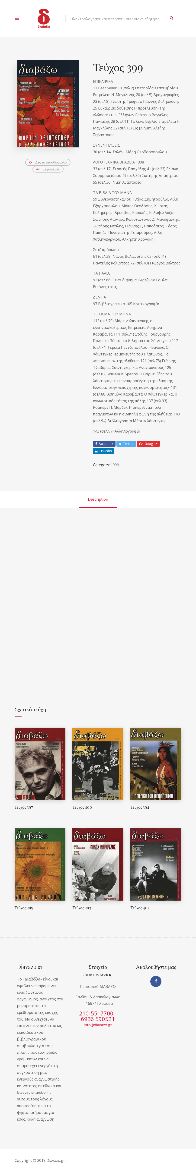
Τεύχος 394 (139, 807)
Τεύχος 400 (82, 807)
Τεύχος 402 (139, 908)
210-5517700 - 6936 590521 (98, 1016)
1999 (115, 464)
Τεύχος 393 (81, 908)
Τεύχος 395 (24, 908)
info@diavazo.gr (98, 1024)
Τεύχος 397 (24, 807)
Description (98, 499)
